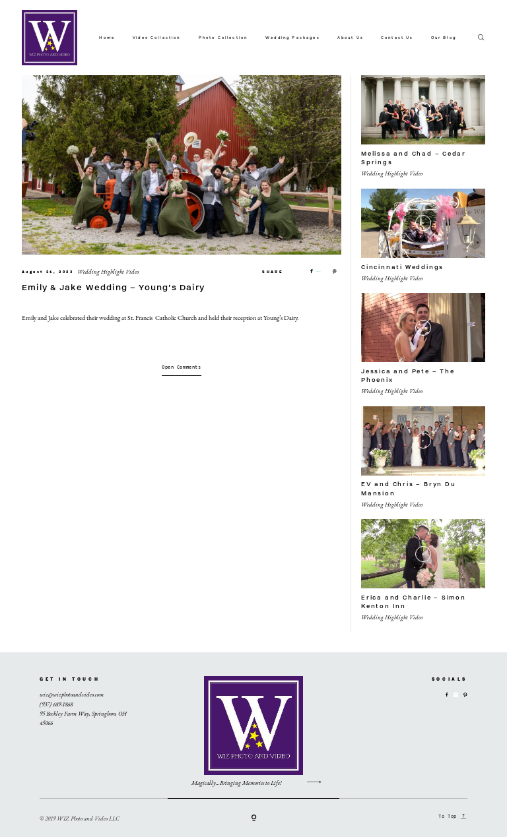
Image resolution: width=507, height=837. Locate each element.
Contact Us (397, 38)
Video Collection (157, 38)
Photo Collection (223, 38)
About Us (350, 38)
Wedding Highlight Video (108, 272)
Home (107, 38)
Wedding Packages (292, 38)
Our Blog (443, 38)
